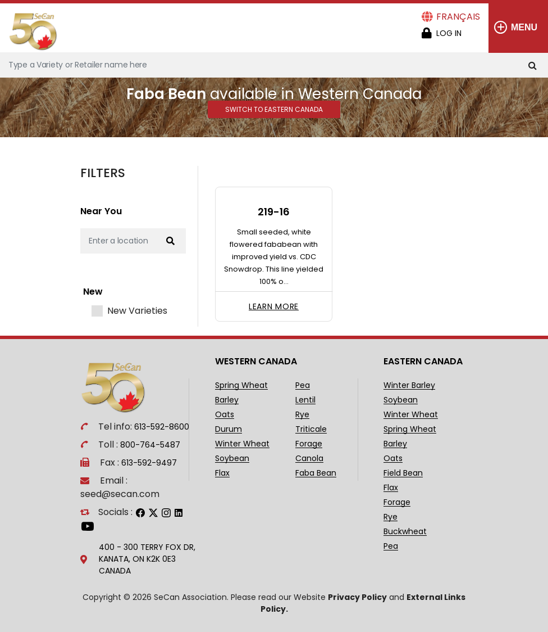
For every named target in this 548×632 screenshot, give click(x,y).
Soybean (232, 458)
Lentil (305, 400)
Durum (228, 429)
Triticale (311, 429)
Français (458, 16)
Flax (222, 473)
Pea (302, 385)
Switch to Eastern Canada (274, 109)
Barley (227, 400)
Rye (302, 414)
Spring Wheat (241, 385)
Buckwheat (405, 531)
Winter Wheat (242, 444)
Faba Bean (315, 473)
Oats (224, 414)
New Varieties (137, 311)
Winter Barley (409, 385)
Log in (449, 33)
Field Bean (403, 473)
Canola (309, 458)
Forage (308, 444)
